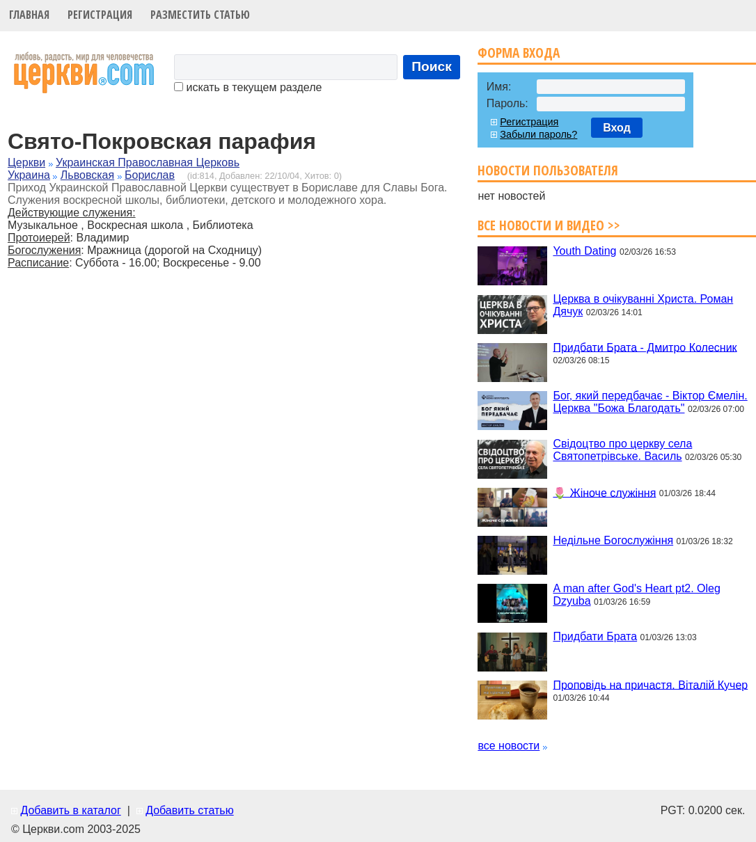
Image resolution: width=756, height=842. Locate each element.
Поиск (431, 66)
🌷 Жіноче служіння (604, 492)
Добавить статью (189, 810)
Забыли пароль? (538, 134)
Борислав (150, 175)
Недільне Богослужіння (613, 540)
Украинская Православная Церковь (147, 162)
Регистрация (100, 14)
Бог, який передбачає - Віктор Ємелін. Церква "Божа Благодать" (650, 402)
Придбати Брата (595, 636)
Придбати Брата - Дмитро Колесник (645, 347)
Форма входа (519, 52)
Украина (29, 175)
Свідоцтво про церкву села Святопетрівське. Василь (622, 450)
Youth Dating (584, 251)
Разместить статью (200, 14)
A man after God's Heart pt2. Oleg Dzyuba (636, 594)
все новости (509, 746)
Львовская (87, 175)
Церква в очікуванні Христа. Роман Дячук (643, 305)
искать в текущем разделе (248, 87)
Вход (617, 128)
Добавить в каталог (70, 810)
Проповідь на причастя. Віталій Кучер (650, 684)
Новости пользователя (548, 170)
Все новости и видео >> (549, 225)
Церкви (26, 162)
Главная (29, 14)
